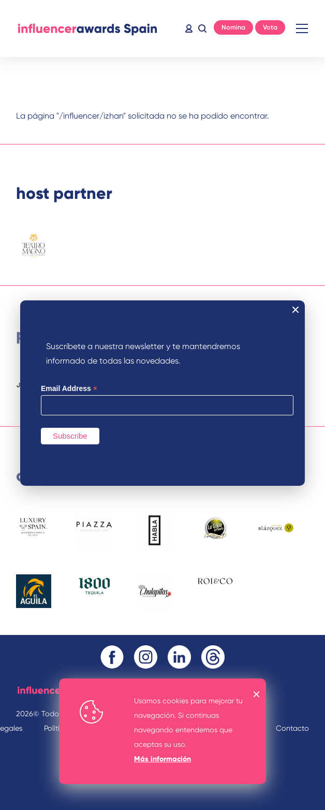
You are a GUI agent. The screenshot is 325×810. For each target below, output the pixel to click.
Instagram (145, 657)
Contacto (292, 728)
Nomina (233, 27)
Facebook (112, 657)
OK (257, 694)
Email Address (69, 389)
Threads (213, 657)
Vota (270, 27)
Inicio (87, 28)
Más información (162, 759)
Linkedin (179, 657)
